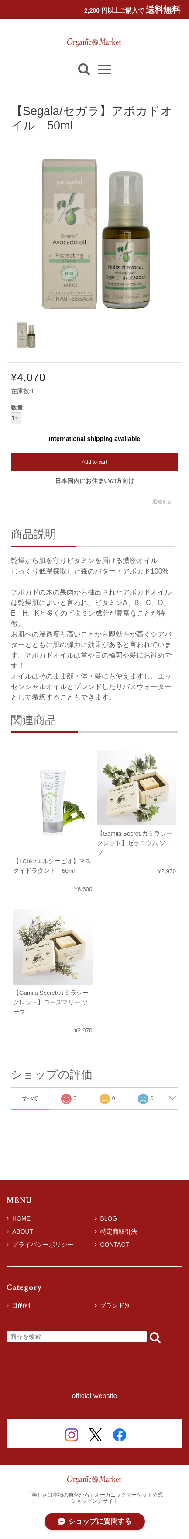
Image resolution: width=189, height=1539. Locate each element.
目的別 (21, 1305)
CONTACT (112, 1244)
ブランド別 (115, 1305)
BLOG (106, 1218)
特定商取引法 (116, 1231)
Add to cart (94, 462)
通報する (162, 501)
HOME (19, 1218)
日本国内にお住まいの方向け (94, 480)
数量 (17, 408)
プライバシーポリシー (40, 1244)
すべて (30, 1098)
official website (94, 1395)
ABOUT (20, 1231)
